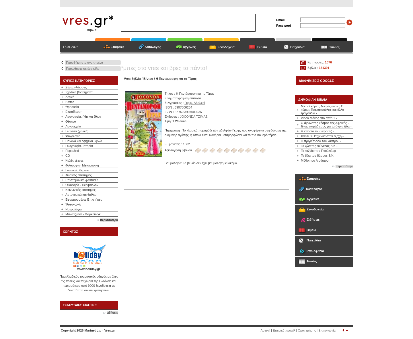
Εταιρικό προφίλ (284, 330)
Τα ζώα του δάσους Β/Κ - (318, 155)
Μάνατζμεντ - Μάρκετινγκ (83, 214)
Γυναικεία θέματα (77, 170)
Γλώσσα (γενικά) (76, 131)
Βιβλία (262, 47)
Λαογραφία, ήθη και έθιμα (83, 116)
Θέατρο (70, 121)
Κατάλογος (153, 47)
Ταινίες (334, 47)
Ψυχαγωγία (73, 204)
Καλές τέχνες (74, 160)
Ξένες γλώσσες (76, 87)
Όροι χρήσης (307, 330)
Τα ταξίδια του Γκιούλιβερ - (319, 150)
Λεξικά (69, 97)
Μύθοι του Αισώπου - (315, 160)
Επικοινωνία (327, 330)
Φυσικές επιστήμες (78, 175)
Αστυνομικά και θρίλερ (80, 194)
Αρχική (265, 330)
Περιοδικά (72, 150)
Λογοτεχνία (73, 126)
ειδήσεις (112, 312)
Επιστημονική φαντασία (81, 180)
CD (67, 155)
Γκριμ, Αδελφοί (194, 102)
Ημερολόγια (73, 209)
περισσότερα (109, 220)
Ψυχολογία (72, 136)
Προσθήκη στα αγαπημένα (84, 62)
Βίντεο (69, 102)
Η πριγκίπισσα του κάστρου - (321, 141)
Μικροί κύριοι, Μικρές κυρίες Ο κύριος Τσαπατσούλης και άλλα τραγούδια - (322, 109)
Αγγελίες (189, 47)
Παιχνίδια (297, 47)
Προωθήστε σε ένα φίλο (82, 68)
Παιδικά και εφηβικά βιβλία (83, 141)
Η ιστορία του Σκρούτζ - (317, 131)
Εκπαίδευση (73, 111)
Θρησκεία (72, 107)
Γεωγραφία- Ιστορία (79, 146)
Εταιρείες (117, 47)
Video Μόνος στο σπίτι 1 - (319, 118)
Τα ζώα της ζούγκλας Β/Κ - (319, 146)
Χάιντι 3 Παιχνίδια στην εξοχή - (322, 136)
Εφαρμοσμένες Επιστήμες (83, 199)
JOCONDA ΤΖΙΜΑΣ (194, 116)
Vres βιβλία (132, 78)
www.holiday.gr (88, 269)
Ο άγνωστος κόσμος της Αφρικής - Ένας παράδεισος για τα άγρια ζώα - (326, 124)
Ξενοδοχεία (226, 47)
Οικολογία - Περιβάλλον (81, 185)
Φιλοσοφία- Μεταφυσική (82, 165)
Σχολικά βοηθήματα (79, 92)
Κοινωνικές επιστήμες (80, 189)
